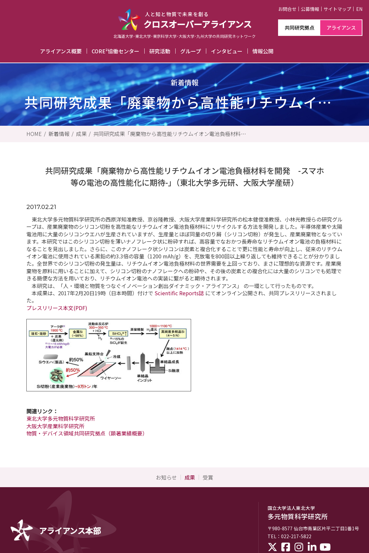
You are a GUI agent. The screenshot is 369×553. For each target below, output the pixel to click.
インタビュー (226, 51)
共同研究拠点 (299, 27)
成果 (81, 134)
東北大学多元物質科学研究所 (60, 418)
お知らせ (166, 477)
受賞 (208, 477)
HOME (34, 134)
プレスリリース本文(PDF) (56, 308)
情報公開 (262, 51)
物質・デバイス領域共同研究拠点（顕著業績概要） (87, 433)
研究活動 (159, 51)
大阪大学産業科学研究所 (55, 426)
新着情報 (59, 134)
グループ (190, 51)
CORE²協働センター (115, 51)
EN (359, 9)
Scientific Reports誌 (179, 293)
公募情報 (310, 9)
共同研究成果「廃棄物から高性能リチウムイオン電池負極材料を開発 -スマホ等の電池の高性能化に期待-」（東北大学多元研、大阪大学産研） (170, 134)
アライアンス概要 (61, 51)
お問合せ (287, 9)
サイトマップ (337, 9)
